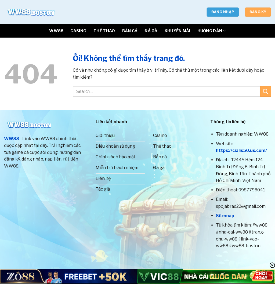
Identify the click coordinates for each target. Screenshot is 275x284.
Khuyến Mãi (177, 30)
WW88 (56, 30)
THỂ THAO (104, 30)
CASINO (78, 30)
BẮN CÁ (130, 30)
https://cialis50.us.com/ (241, 150)
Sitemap (225, 215)
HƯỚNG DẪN (211, 30)
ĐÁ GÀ (150, 30)
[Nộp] (265, 91)
